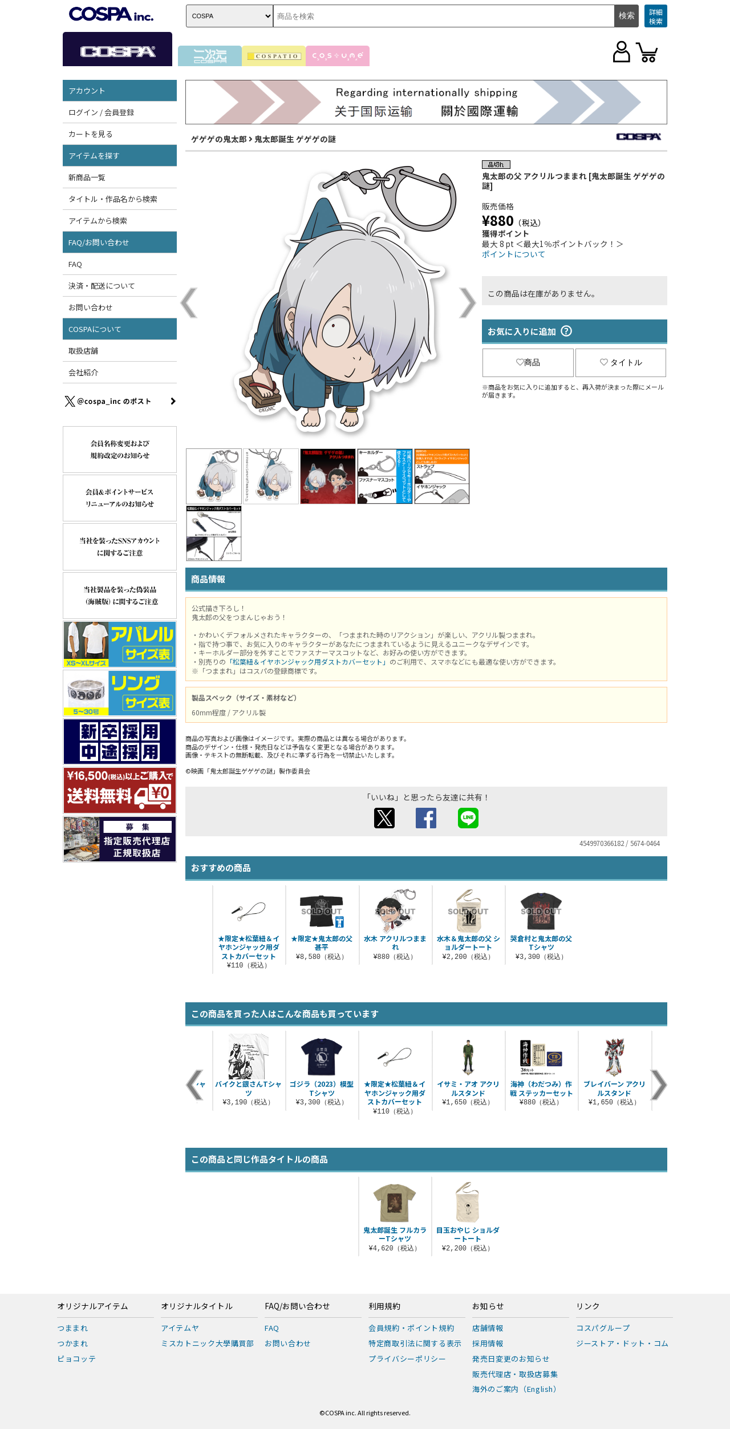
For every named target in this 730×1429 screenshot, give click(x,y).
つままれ (72, 1327)
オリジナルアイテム (92, 1306)
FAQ (75, 263)
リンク (588, 1306)
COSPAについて (94, 328)
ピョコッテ (76, 1358)
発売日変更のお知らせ (511, 1358)
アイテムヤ (180, 1327)
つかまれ (72, 1343)
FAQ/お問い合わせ (98, 242)
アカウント (87, 90)
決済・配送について (101, 285)
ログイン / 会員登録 (101, 112)
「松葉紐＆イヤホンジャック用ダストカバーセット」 (308, 661)
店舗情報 (488, 1327)
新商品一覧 (87, 177)
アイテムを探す (94, 155)
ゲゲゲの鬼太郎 (219, 138)
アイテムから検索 (97, 220)
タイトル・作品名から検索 (112, 198)
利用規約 (384, 1306)
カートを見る (90, 133)
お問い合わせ (90, 307)
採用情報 (488, 1343)
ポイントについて (514, 254)
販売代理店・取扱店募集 (515, 1374)
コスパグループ (603, 1327)
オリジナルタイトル (197, 1306)
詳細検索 (656, 16)
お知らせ (488, 1306)
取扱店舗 (83, 350)
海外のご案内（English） (516, 1388)
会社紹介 (83, 372)
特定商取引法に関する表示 (415, 1343)
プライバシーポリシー (407, 1358)
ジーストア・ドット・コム (622, 1343)
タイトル (621, 362)
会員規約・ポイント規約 (411, 1327)
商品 (528, 362)
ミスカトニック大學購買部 (207, 1343)
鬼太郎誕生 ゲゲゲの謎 (295, 138)
